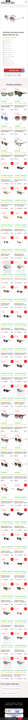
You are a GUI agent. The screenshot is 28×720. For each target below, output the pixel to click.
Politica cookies (18, 705)
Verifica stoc (16, 70)
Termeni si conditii (11, 703)
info (12, 109)
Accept (20, 718)
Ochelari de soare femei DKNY (11, 689)
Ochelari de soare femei (9, 693)
